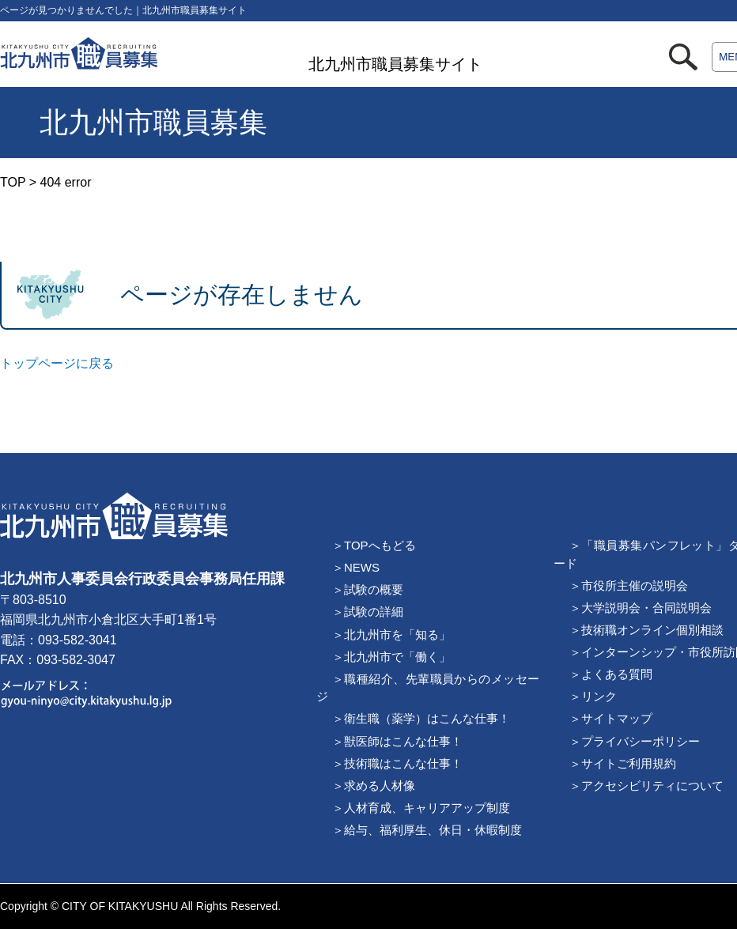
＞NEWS (356, 567)
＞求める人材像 (373, 785)
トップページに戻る (57, 363)
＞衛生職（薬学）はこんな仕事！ (421, 718)
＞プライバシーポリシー (634, 741)
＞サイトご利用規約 (622, 763)
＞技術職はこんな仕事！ (397, 763)
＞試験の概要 (367, 589)
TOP (12, 182)
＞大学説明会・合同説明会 (640, 607)
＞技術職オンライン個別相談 (646, 629)
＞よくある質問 (610, 674)
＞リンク (593, 696)
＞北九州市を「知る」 (391, 634)
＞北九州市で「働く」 (391, 656)
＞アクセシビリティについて (646, 785)
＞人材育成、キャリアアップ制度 (421, 807)
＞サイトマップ (610, 718)
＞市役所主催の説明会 (628, 585)
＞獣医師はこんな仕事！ (397, 741)
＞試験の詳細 (367, 611)
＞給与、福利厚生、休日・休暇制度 (427, 829)
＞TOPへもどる (374, 545)
